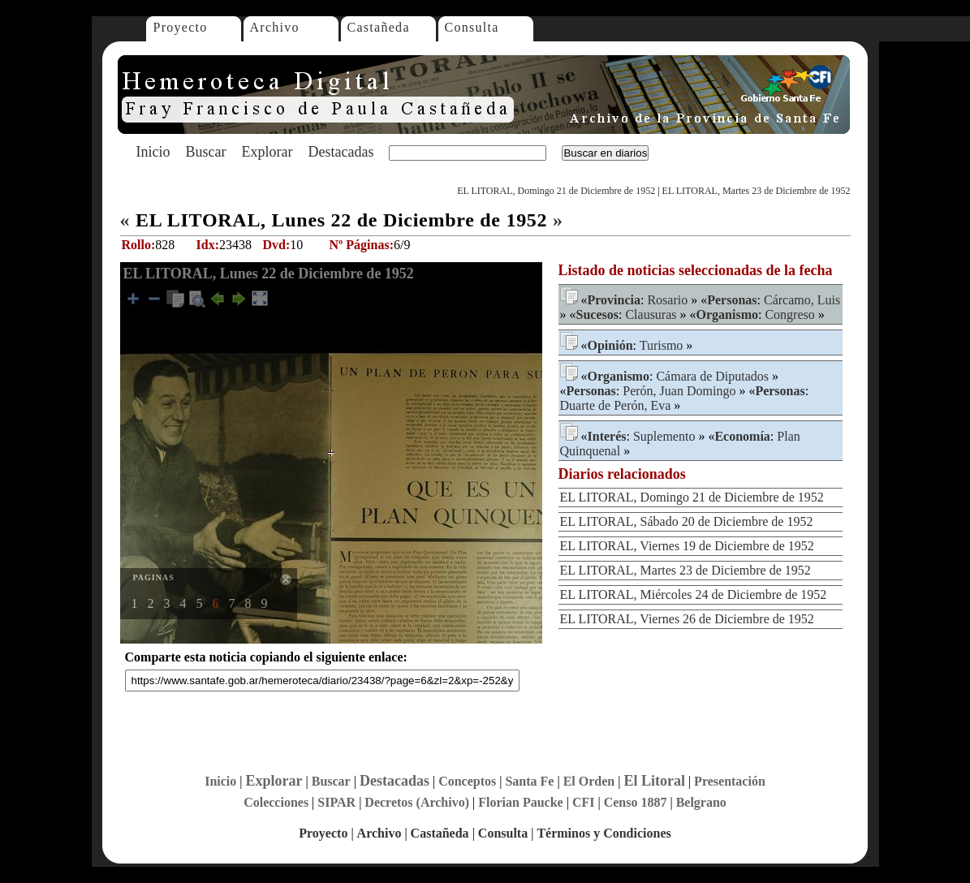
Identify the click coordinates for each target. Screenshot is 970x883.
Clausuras (650, 314)
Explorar (266, 152)
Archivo (275, 27)
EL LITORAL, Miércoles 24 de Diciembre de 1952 (693, 594)
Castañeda (378, 27)
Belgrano (701, 802)
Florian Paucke (520, 802)
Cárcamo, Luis (802, 300)
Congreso (789, 314)
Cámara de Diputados (712, 376)
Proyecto (180, 27)
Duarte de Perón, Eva (615, 405)
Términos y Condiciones (603, 833)
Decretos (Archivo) (416, 802)
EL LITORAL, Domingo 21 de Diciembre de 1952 (556, 190)
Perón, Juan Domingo (679, 391)
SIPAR (336, 802)
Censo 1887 (635, 802)
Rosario (667, 300)
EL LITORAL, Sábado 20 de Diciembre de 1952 (686, 521)
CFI (583, 802)
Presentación (729, 781)
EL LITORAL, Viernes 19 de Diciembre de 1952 (687, 546)
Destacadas (340, 152)
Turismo (661, 345)
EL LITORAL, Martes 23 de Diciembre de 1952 (756, 190)
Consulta (472, 27)
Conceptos (467, 781)
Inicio (153, 152)
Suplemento (664, 436)
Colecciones (276, 802)
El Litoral (654, 781)
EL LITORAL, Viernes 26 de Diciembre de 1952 (687, 619)
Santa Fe (529, 781)
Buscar (206, 152)
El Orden (589, 781)
